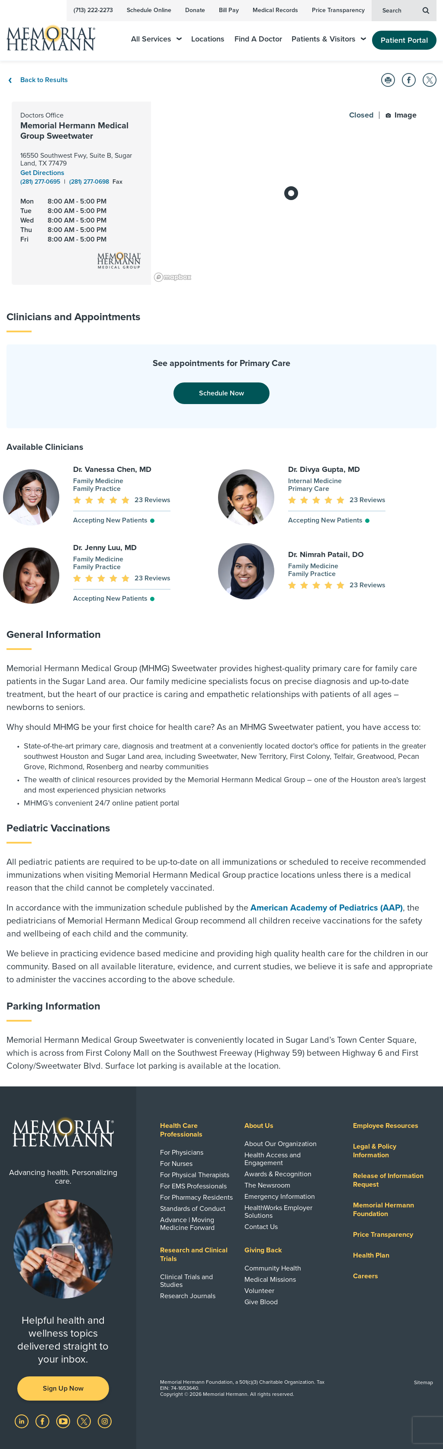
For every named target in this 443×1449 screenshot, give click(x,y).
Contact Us (261, 1227)
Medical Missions (270, 1279)
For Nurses (176, 1164)
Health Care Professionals (181, 1130)
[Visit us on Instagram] (105, 1421)
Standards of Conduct (192, 1209)
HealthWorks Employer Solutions (278, 1212)
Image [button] (401, 115)
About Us (258, 1125)
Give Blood (261, 1302)
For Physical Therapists (194, 1175)
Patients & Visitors (329, 39)
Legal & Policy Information (374, 1150)
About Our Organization (280, 1144)
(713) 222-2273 (93, 10)
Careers (365, 1276)
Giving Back (263, 1250)
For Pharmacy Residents (196, 1197)
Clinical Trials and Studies (186, 1281)
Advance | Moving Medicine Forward (187, 1224)
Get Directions (42, 173)
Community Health (272, 1268)
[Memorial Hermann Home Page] (56, 34)
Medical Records (275, 10)
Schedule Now (221, 393)
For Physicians (181, 1152)
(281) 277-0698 (90, 181)
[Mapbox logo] (173, 277)
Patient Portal (404, 40)
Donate (195, 10)
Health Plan (371, 1255)
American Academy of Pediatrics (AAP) (326, 908)
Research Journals (187, 1296)
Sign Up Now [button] (63, 1388)
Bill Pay (229, 10)
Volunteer (259, 1291)
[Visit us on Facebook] (43, 1421)
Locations (208, 39)
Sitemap (423, 1382)
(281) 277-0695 (41, 181)
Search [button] (405, 10)
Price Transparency (338, 10)
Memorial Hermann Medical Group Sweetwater (74, 131)
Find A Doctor (258, 39)
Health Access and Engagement (272, 1159)
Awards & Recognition (277, 1174)
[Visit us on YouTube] (64, 1421)
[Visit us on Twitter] (85, 1421)
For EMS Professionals (193, 1186)
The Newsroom (267, 1185)
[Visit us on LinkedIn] (22, 1421)
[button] (388, 80)
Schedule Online (149, 10)
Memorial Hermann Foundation (383, 1209)
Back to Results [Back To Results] (37, 80)
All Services (156, 39)
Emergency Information (279, 1197)
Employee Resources (385, 1125)
